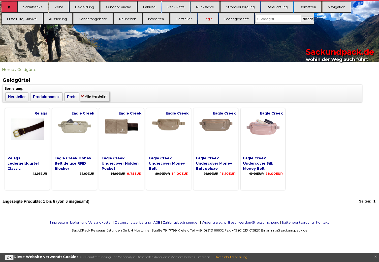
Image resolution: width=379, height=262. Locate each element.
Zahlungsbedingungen (181, 222)
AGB (156, 222)
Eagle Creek (82, 113)
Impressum (59, 222)
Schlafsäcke (33, 7)
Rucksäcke (205, 7)
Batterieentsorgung (298, 222)
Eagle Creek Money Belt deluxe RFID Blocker (73, 163)
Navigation (336, 7)
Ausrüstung (58, 19)
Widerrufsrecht (214, 222)
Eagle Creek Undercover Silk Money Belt (258, 163)
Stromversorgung (240, 7)
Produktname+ (46, 97)
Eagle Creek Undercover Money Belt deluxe (214, 163)
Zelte (59, 7)
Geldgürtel (27, 69)
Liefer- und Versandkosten (91, 222)
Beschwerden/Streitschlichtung (253, 222)
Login (208, 19)
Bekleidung (84, 7)
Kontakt (322, 222)
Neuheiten (127, 19)
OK (9, 258)
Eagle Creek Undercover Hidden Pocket (120, 163)
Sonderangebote (93, 19)
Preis (71, 97)
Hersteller (184, 19)
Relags (40, 113)
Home (8, 69)
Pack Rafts (175, 7)
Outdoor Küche (118, 7)
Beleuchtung (277, 7)
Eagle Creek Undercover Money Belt (167, 163)
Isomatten (308, 7)
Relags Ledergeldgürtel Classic (23, 163)
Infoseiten (156, 19)
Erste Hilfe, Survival (22, 19)
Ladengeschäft (236, 19)
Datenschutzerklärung (133, 222)
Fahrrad (149, 7)
